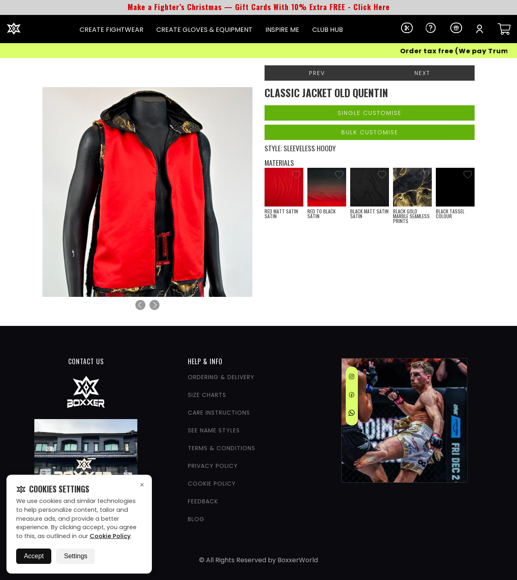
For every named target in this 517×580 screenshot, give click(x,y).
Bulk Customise (369, 132)
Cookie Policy (110, 536)
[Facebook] (351, 396)
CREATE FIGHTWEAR (111, 29)
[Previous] (140, 305)
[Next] (154, 305)
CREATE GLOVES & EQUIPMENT (204, 29)
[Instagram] (351, 378)
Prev (317, 73)
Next (422, 73)
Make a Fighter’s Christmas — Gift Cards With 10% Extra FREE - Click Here (259, 7)
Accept (34, 556)
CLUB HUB (327, 29)
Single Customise (369, 113)
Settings (75, 556)
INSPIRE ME (282, 29)
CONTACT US (86, 361)
